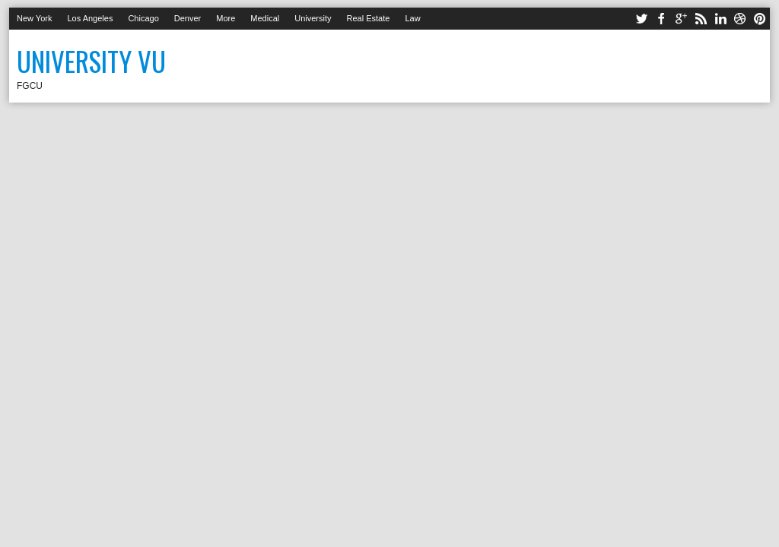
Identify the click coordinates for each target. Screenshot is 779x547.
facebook (661, 19)
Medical (264, 18)
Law (412, 18)
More (225, 18)
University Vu (91, 61)
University (312, 18)
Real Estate (368, 18)
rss (701, 19)
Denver (187, 18)
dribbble (740, 19)
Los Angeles (90, 18)
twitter (641, 19)
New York (34, 18)
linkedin (720, 19)
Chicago (143, 18)
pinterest (760, 19)
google (681, 19)
